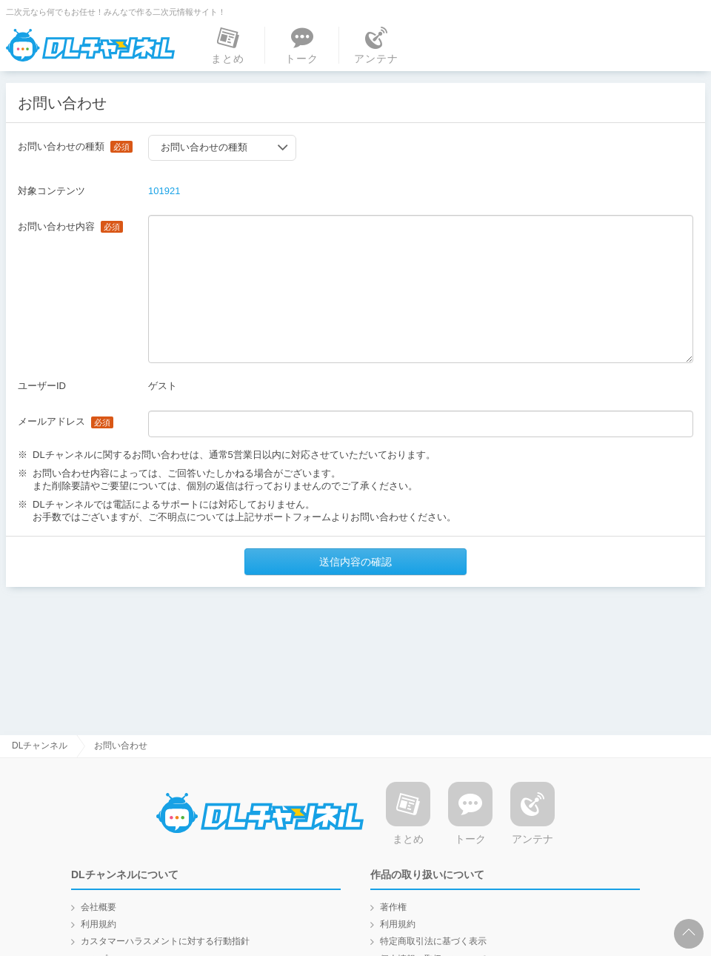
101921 (164, 190)
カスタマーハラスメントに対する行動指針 (165, 941)
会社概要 (98, 907)
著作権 (393, 907)
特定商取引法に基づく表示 (433, 941)
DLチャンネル (91, 45)
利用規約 (98, 924)
